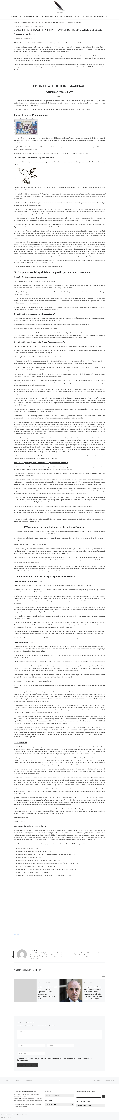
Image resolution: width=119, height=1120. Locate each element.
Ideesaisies (8, 1114)
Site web (22, 1053)
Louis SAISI (19, 38)
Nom (21, 1045)
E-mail (51, 1045)
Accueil (15, 22)
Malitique (8, 1117)
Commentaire (23, 1031)
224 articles (34, 958)
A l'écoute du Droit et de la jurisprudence (28, 22)
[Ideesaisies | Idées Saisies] (59, 6)
